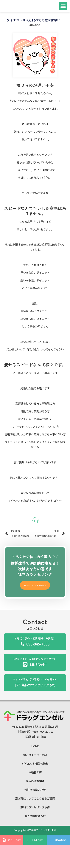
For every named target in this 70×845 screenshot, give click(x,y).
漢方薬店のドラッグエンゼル (41, 830)
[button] (63, 6)
